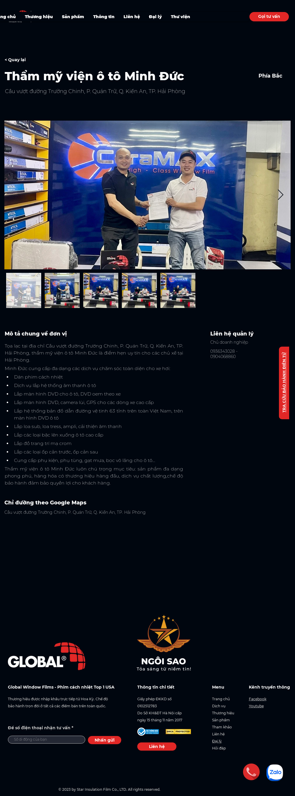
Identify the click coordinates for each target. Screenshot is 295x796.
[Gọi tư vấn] (269, 16)
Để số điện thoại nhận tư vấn (39, 728)
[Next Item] (280, 195)
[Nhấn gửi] (104, 740)
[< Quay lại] (25, 60)
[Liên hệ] (156, 746)
